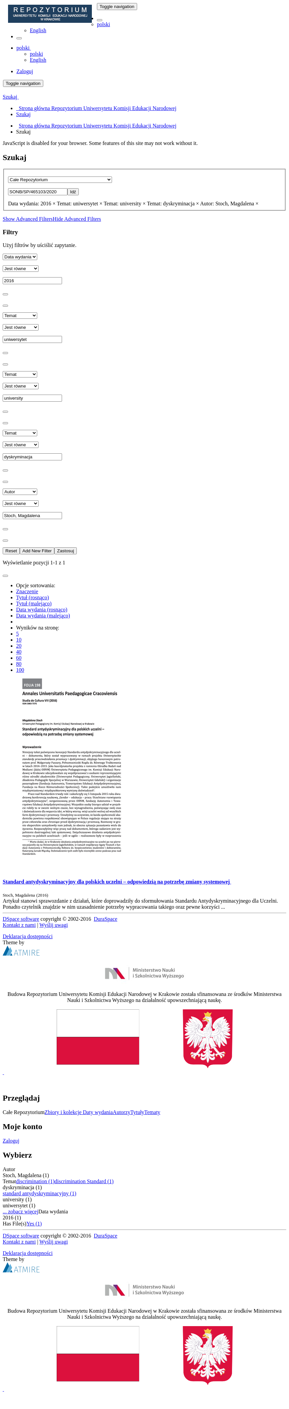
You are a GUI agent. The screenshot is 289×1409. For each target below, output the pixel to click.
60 (18, 658)
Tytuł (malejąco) (34, 603)
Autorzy (121, 1112)
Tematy (152, 1112)
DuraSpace (105, 919)
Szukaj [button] (11, 97)
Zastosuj (65, 550)
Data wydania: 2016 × (32, 203)
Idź (73, 191)
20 (18, 646)
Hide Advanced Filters (77, 219)
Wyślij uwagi (54, 925)
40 (18, 652)
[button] (99, 20)
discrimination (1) (35, 1181)
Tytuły (137, 1112)
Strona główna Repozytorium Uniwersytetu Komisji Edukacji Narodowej (97, 126)
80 (18, 664)
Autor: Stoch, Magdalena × (229, 203)
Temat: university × (125, 203)
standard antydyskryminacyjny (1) (39, 1193)
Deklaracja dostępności (28, 936)
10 (18, 640)
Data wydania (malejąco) (43, 615)
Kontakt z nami (19, 925)
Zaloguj (11, 1141)
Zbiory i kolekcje (64, 1112)
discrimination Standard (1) (84, 1181)
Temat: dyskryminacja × (173, 203)
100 (20, 670)
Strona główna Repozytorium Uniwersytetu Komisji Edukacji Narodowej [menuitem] (96, 108)
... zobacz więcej (20, 1211)
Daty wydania (98, 1112)
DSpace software (21, 919)
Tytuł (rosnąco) (32, 597)
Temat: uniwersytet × (80, 203)
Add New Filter (37, 550)
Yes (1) (34, 1223)
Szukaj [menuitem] (23, 114)
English (38, 30)
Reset (11, 550)
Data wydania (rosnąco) (41, 609)
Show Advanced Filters (28, 219)
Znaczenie (27, 591)
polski (103, 24)
